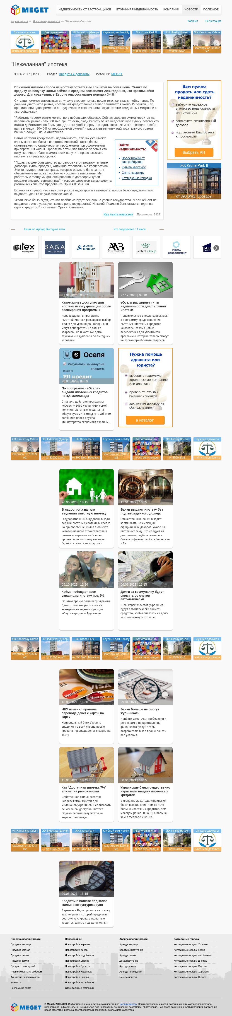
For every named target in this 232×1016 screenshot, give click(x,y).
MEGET (117, 74)
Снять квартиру (133, 172)
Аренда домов (127, 955)
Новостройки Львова (77, 977)
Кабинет (193, 21)
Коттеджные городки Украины (191, 944)
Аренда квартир (128, 944)
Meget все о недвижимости (26, 1007)
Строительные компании (79, 988)
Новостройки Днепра (77, 960)
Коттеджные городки (137, 178)
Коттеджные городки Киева (189, 949)
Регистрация (213, 21)
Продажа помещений (23, 966)
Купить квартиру (134, 167)
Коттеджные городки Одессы (190, 966)
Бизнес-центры (128, 977)
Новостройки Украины (78, 944)
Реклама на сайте (21, 988)
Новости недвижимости (46, 21)
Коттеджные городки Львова (190, 977)
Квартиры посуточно (131, 949)
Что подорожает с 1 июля (129, 229)
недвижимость (128, 1004)
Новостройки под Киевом (79, 955)
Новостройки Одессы (77, 966)
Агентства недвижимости (25, 977)
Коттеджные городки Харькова (191, 971)
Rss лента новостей (118, 214)
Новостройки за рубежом (79, 982)
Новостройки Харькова (78, 971)
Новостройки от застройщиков (133, 160)
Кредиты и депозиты (74, 74)
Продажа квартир (21, 944)
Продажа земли (20, 960)
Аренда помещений (130, 971)
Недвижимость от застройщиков (84, 9)
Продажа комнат (20, 949)
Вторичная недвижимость (137, 9)
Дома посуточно (128, 960)
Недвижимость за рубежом (26, 971)
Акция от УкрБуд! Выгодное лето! (44, 229)
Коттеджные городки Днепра (190, 960)
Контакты (16, 982)
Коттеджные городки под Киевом (193, 955)
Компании (171, 9)
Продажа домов (20, 955)
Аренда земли (127, 966)
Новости (191, 9)
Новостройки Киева (76, 949)
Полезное (211, 9)
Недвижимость (19, 21)
